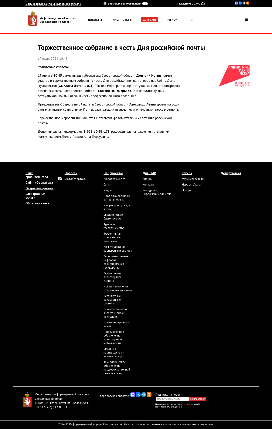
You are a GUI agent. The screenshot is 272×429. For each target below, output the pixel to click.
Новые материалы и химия (117, 324)
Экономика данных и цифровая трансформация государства (117, 261)
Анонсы (147, 179)
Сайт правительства (37, 175)
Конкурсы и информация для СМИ (157, 192)
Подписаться (197, 398)
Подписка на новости (169, 394)
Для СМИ (149, 20)
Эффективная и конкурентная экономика (113, 237)
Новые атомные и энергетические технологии (115, 312)
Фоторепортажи (75, 179)
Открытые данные (39, 188)
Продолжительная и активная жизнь (117, 197)
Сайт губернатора (39, 182)
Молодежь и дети (115, 179)
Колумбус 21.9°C (192, 3)
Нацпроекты (122, 20)
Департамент (231, 173)
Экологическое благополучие (113, 216)
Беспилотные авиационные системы (112, 299)
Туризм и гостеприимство (114, 226)
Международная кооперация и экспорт (118, 248)
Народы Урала (191, 184)
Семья (107, 184)
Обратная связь (37, 203)
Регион (172, 20)
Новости (95, 20)
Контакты (149, 184)
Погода (187, 190)
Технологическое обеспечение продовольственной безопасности (117, 367)
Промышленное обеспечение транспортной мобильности (114, 337)
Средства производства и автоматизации (114, 352)
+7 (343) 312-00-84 (54, 407)
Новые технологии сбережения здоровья (118, 288)
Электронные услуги (36, 195)
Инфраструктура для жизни (117, 207)
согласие (186, 404)
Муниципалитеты (193, 179)
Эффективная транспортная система (112, 277)
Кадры (108, 190)
